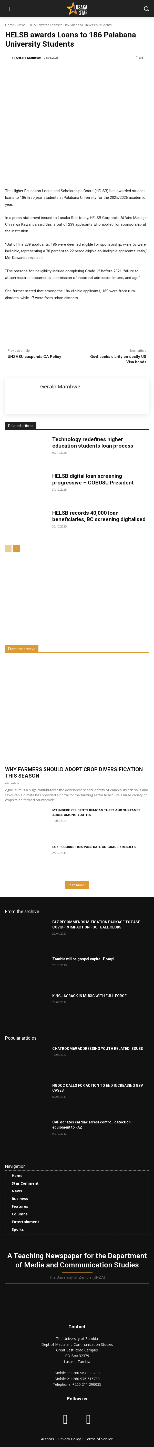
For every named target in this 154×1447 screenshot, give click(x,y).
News (21, 25)
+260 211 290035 (86, 1384)
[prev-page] (8, 548)
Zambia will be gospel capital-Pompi (83, 959)
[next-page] (16, 548)
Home (9, 25)
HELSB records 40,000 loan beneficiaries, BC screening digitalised (99, 516)
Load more (77, 885)
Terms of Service (99, 1438)
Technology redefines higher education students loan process (92, 442)
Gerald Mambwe (28, 57)
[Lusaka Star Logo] (77, 8)
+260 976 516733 (85, 1378)
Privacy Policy (70, 1438)
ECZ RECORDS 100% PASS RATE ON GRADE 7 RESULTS (94, 847)
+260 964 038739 (85, 1372)
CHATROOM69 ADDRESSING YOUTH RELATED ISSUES (97, 1049)
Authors (48, 1438)
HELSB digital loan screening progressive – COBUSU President (93, 479)
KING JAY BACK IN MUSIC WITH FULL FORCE (89, 996)
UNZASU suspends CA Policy (34, 356)
